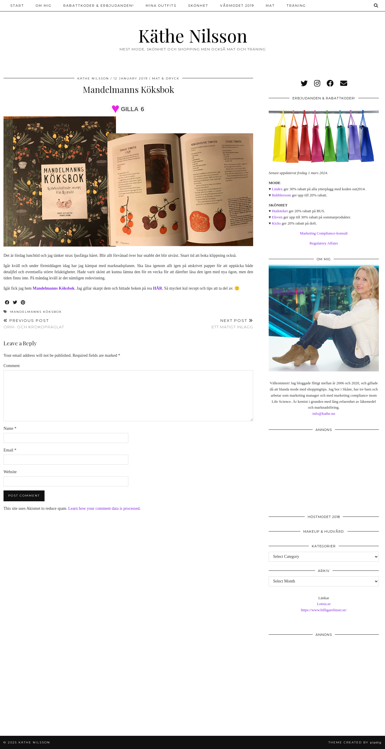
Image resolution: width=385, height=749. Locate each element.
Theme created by (354, 742)
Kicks (276, 223)
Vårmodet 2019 (237, 6)
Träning (296, 6)
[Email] (343, 83)
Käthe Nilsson (192, 35)
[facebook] (330, 83)
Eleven (277, 217)
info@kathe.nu (323, 413)
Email (10, 450)
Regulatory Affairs (324, 243)
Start (17, 6)
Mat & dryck (165, 78)
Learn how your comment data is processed (103, 508)
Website (10, 472)
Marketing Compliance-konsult (324, 233)
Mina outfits (161, 6)
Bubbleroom (281, 195)
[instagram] (317, 83)
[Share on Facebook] (7, 302)
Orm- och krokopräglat (34, 324)
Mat (270, 6)
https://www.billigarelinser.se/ (324, 610)
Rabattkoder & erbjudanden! (98, 6)
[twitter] (304, 83)
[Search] (376, 5)
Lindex (277, 189)
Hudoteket (280, 211)
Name (10, 428)
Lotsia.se (324, 604)
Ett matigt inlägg (232, 324)
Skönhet (198, 6)
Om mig (44, 6)
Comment (12, 366)
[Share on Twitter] (15, 302)
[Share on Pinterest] (23, 302)
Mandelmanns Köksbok (36, 312)
